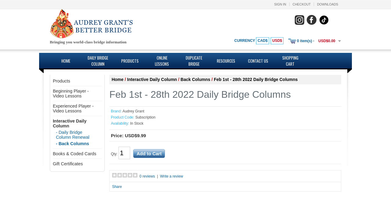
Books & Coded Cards (74, 153)
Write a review (171, 176)
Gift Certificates (68, 163)
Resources (226, 61)
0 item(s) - (305, 41)
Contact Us (258, 61)
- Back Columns (72, 143)
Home (65, 61)
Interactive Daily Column (152, 79)
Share (117, 187)
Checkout (302, 4)
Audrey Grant (133, 111)
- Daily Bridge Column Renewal (73, 135)
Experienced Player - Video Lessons (73, 108)
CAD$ (263, 40)
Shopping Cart (290, 61)
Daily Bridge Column (98, 61)
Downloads (327, 4)
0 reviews (147, 176)
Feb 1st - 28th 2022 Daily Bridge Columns (256, 79)
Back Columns (195, 79)
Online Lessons (162, 61)
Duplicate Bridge (194, 61)
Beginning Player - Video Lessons (71, 93)
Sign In (280, 4)
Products (130, 61)
